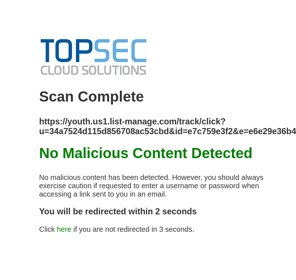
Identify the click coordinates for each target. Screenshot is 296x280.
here (64, 229)
